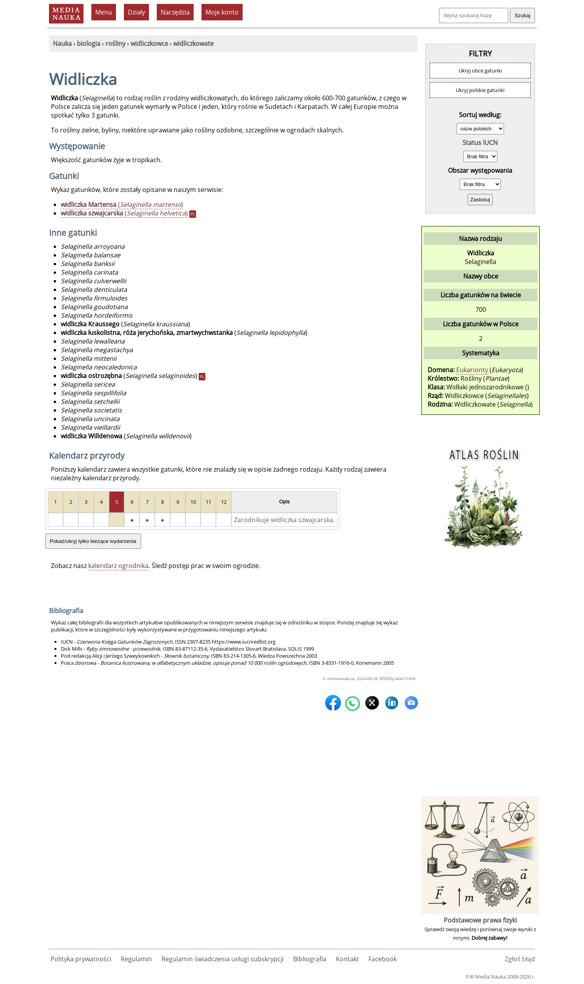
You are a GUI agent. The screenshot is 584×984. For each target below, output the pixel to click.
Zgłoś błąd (520, 959)
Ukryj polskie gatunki (480, 90)
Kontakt (347, 959)
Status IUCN (480, 142)
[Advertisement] (480, 676)
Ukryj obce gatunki (480, 70)
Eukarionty (472, 369)
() (122, 204)
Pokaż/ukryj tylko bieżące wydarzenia (93, 541)
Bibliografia (309, 959)
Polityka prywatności (81, 959)
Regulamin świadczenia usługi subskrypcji (222, 959)
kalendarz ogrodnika (118, 565)
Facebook (382, 959)
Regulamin (136, 959)
